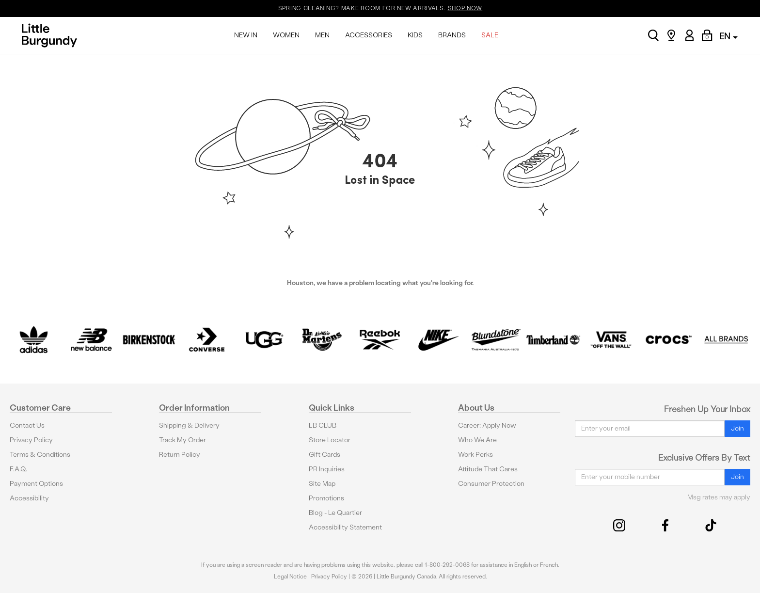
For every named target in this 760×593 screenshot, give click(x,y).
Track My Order (182, 440)
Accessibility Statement (345, 527)
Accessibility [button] (29, 498)
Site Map (322, 484)
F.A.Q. (18, 469)
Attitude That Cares (488, 469)
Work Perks (475, 454)
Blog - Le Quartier (335, 513)
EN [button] (728, 36)
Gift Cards (324, 454)
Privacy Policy (31, 440)
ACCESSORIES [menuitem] (368, 35)
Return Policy (179, 454)
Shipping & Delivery (189, 425)
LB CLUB (322, 425)
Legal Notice (290, 576)
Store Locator (329, 440)
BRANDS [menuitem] (452, 35)
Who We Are (477, 440)
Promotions (326, 498)
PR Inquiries (327, 469)
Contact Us (27, 425)
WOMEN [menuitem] (286, 35)
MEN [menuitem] (322, 35)
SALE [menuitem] (489, 35)
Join (737, 428)
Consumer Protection (491, 484)
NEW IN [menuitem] (245, 35)
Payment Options (36, 484)
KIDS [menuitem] (415, 35)
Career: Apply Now (487, 425)
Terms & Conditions (40, 454)
